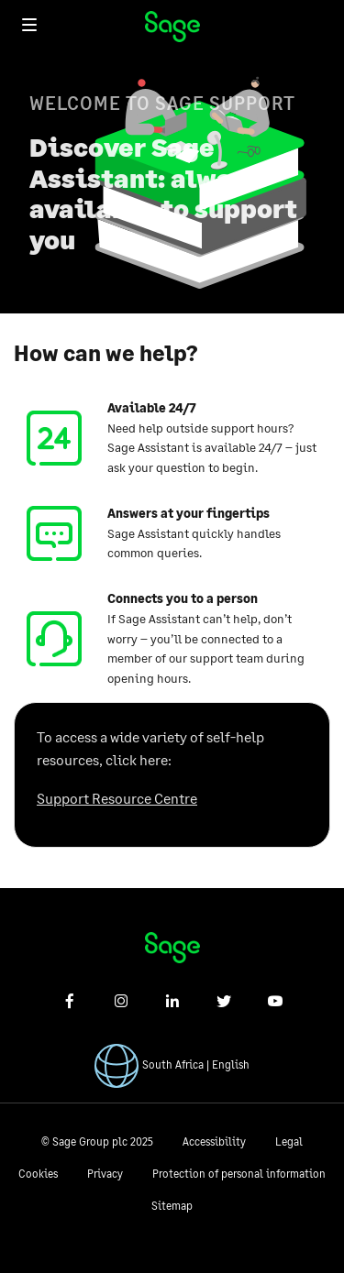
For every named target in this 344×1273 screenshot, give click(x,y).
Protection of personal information (239, 1173)
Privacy (105, 1173)
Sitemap (172, 1206)
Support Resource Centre (117, 798)
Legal (289, 1141)
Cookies (38, 1173)
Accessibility (214, 1141)
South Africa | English (196, 1064)
